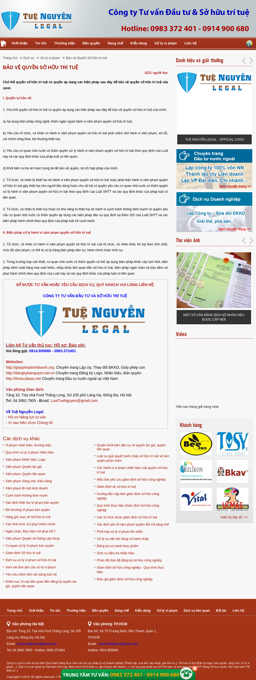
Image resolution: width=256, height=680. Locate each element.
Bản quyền (91, 43)
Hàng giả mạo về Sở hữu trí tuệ (28, 517)
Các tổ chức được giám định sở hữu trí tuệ (127, 517)
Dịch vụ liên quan (197, 610)
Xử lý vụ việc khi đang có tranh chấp (122, 539)
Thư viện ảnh (188, 240)
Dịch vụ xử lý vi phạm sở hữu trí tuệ (31, 560)
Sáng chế (115, 43)
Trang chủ (10, 58)
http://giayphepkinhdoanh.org (30, 367)
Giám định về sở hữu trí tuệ (116, 487)
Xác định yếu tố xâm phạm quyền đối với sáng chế (133, 524)
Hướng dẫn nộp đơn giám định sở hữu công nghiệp (128, 496)
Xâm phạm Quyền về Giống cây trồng (32, 538)
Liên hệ (190, 43)
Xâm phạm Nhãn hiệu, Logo (26, 459)
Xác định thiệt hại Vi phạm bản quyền (32, 503)
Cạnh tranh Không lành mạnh (26, 495)
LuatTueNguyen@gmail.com (74, 400)
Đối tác (221, 610)
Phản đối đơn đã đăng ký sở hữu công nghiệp (129, 560)
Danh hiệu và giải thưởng (199, 60)
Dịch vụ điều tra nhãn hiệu (115, 553)
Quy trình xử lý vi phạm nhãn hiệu (30, 452)
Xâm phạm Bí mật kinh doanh (27, 488)
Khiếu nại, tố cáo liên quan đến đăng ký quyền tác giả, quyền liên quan (41, 584)
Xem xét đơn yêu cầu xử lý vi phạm (31, 567)
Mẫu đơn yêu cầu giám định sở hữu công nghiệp (131, 479)
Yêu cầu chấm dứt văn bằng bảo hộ (31, 574)
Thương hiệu (64, 43)
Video (181, 334)
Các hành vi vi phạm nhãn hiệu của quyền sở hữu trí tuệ (132, 470)
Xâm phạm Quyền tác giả (24, 467)
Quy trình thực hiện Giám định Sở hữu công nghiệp (128, 508)
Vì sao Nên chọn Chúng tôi (30, 423)
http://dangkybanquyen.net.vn (30, 373)
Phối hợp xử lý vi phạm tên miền (120, 532)
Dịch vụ (28, 58)
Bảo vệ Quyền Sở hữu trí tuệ (86, 58)
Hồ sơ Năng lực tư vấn (27, 417)
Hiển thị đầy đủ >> (234, 517)
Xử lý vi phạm (165, 43)
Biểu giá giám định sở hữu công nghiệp (124, 579)
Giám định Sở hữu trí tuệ (23, 553)
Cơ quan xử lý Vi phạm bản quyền (30, 546)
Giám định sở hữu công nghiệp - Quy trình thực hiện (130, 570)
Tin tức (41, 43)
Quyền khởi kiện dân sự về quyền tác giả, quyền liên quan (131, 447)
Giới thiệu (20, 43)
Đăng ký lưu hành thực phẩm (117, 546)
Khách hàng (191, 425)
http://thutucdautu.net (23, 378)
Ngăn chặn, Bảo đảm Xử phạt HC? (30, 531)
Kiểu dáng (138, 43)
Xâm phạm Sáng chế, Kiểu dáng (29, 481)
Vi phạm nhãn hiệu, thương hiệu (28, 445)
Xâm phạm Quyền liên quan (25, 474)
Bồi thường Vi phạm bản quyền (28, 510)
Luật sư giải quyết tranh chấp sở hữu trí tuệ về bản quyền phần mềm (133, 458)
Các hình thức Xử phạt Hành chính (30, 524)
